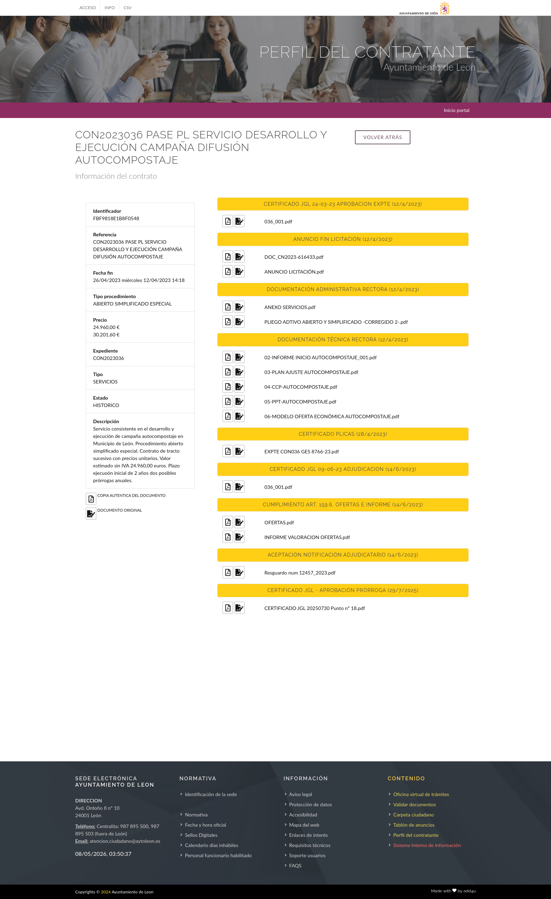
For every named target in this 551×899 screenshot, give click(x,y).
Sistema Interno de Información (427, 845)
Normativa (196, 815)
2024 (106, 891)
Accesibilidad (303, 815)
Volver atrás (382, 137)
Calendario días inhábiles (211, 845)
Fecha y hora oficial (205, 825)
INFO (110, 7)
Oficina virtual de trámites (421, 794)
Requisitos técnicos (310, 845)
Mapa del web (304, 825)
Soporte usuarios (307, 855)
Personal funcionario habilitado (218, 855)
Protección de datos (310, 804)
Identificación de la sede (211, 794)
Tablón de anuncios (413, 825)
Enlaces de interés (308, 835)
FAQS (295, 865)
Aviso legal (300, 794)
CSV (128, 7)
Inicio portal (456, 110)
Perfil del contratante (416, 835)
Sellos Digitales (201, 835)
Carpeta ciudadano (413, 815)
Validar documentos (414, 804)
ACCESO (87, 7)
